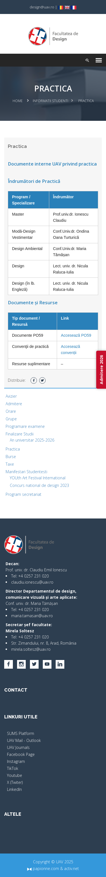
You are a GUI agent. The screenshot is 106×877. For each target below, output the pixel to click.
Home (18, 100)
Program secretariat (23, 494)
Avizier (11, 396)
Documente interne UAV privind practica (52, 164)
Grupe (11, 418)
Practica (13, 449)
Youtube (14, 775)
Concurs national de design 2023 (39, 485)
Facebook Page (21, 754)
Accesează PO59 (76, 335)
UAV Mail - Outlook (24, 740)
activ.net (71, 868)
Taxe (10, 464)
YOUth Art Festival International (37, 477)
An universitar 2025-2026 (32, 440)
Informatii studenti (50, 100)
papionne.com (43, 868)
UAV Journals (18, 747)
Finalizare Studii (20, 434)
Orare (11, 411)
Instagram (16, 761)
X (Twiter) (15, 782)
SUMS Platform (20, 733)
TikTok (12, 768)
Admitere (14, 403)
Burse (11, 456)
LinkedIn (14, 789)
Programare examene (25, 426)
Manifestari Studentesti (26, 471)
